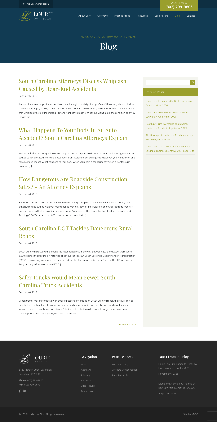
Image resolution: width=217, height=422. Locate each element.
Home (84, 364)
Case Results (161, 15)
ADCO (194, 414)
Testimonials (87, 391)
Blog (177, 15)
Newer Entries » (127, 324)
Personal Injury (120, 364)
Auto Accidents (120, 375)
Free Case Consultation (36, 3)
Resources (142, 15)
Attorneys (102, 15)
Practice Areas (122, 15)
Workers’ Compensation (125, 369)
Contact (191, 15)
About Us (83, 15)
